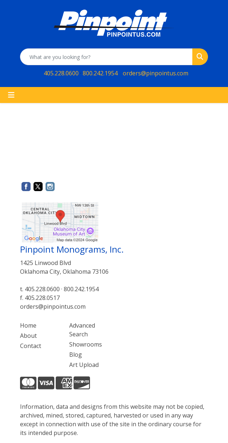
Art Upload (84, 365)
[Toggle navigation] (11, 95)
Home (28, 325)
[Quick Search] (106, 56)
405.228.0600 (61, 73)
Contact (30, 346)
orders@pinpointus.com (155, 73)
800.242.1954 (100, 73)
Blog (75, 355)
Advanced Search (82, 329)
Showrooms (85, 344)
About (28, 336)
